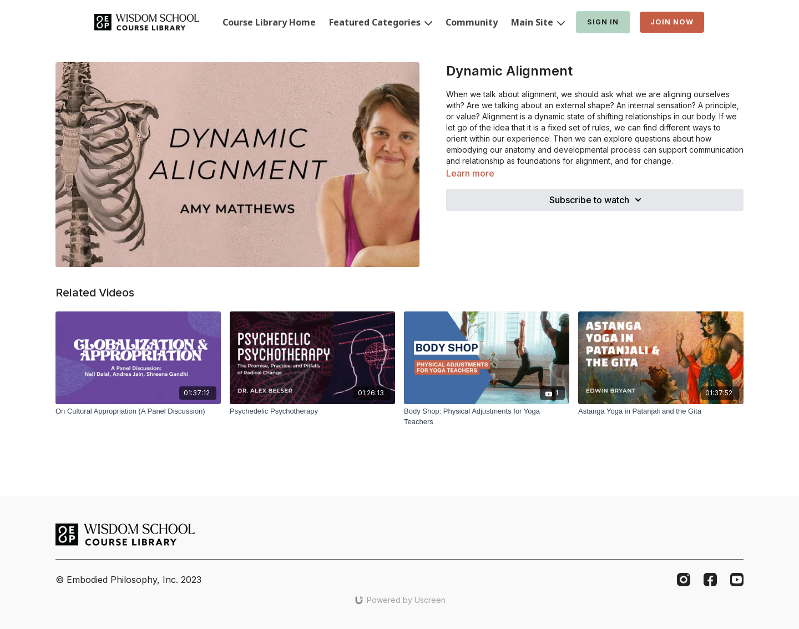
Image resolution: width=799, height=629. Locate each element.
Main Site (538, 22)
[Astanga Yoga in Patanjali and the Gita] (661, 411)
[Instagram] (683, 579)
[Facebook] (710, 579)
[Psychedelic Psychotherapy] (312, 411)
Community (472, 22)
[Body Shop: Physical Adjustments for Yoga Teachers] (486, 416)
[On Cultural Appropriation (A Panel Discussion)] (138, 411)
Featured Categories (380, 22)
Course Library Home (269, 22)
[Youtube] (737, 579)
